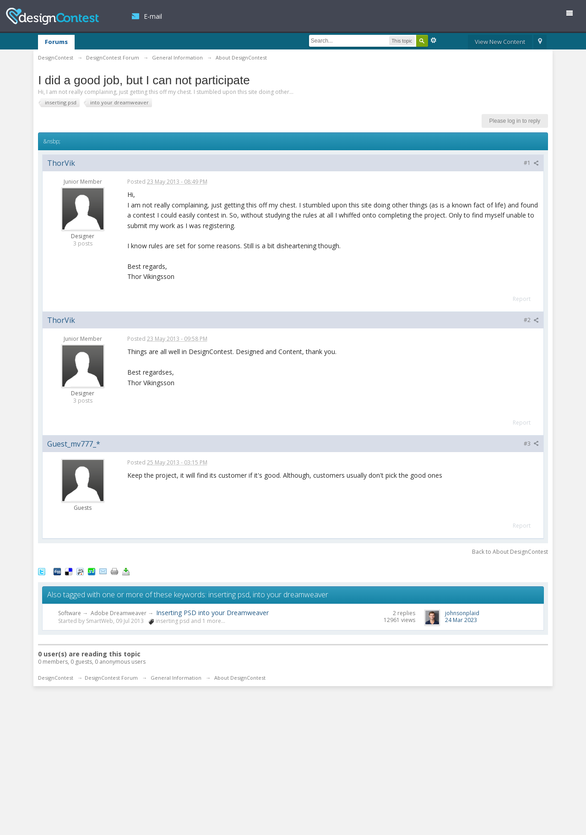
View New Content (500, 42)
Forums (56, 42)
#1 (531, 163)
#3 (531, 444)
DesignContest (52, 16)
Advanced (433, 40)
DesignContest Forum (111, 677)
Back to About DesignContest (510, 552)
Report (522, 299)
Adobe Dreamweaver (118, 613)
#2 (531, 320)
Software (69, 613)
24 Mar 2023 (461, 620)
